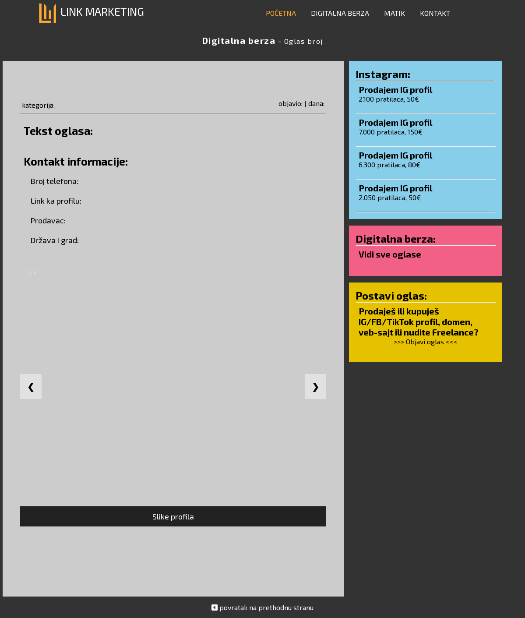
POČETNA (281, 13)
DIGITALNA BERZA (340, 13)
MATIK (394, 13)
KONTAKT (435, 13)
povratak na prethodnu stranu (266, 607)
